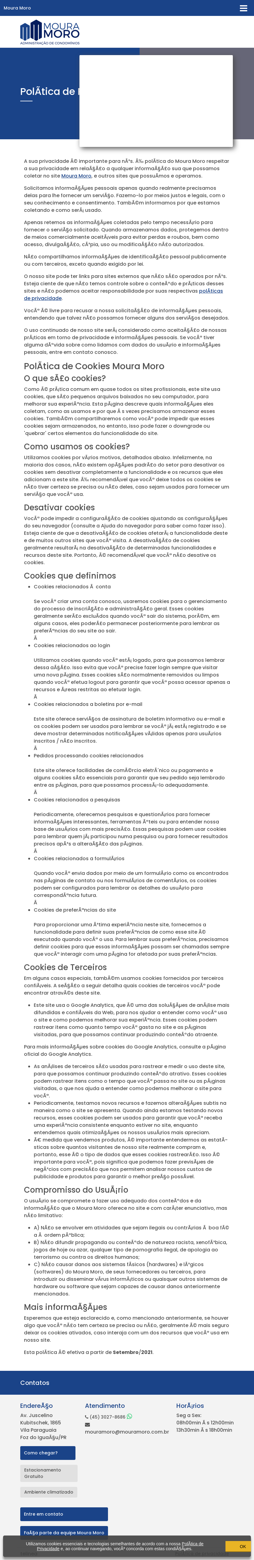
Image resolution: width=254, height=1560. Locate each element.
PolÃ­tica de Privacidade (49, 1545)
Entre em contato (43, 1514)
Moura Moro (17, 8)
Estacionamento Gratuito (42, 1473)
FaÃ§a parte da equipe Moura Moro (64, 1533)
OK (217, 1545)
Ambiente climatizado (48, 1492)
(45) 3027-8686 (108, 1417)
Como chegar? (41, 1453)
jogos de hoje (50, 1249)
